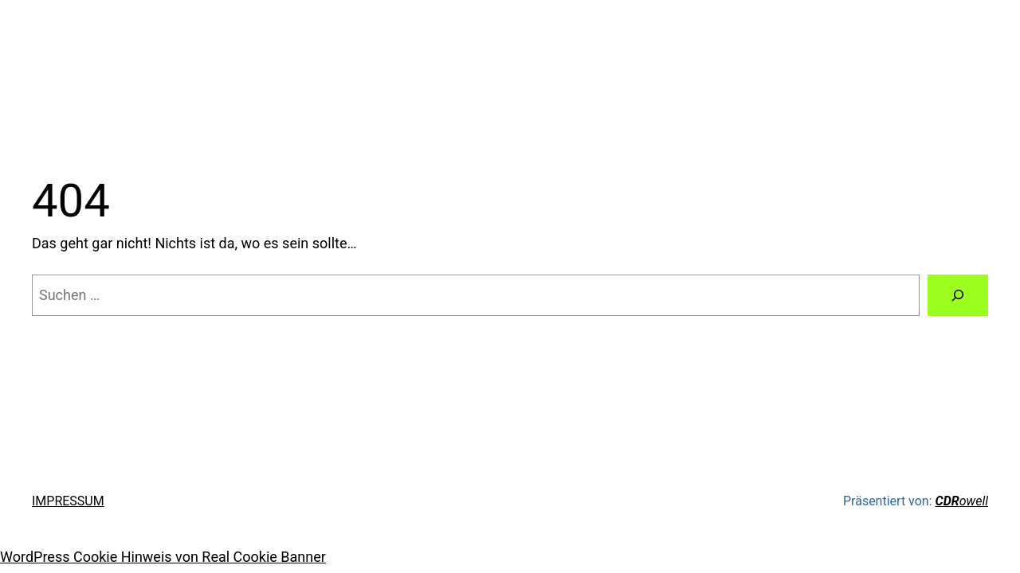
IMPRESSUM (68, 501)
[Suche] (958, 295)
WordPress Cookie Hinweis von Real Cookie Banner (163, 556)
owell (962, 501)
